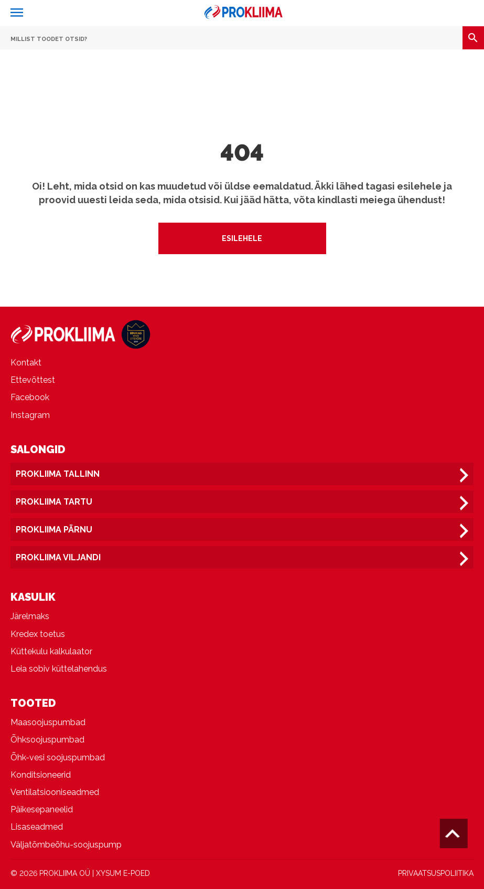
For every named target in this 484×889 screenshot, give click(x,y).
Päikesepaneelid (41, 809)
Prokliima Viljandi (58, 557)
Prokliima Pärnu (54, 530)
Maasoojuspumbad (47, 722)
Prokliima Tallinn (58, 474)
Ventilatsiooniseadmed (54, 792)
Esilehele (242, 238)
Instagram (30, 415)
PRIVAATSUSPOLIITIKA (436, 873)
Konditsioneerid (40, 775)
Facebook (29, 397)
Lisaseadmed (36, 827)
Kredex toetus (37, 634)
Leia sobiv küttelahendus (58, 669)
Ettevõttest (32, 380)
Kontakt (25, 363)
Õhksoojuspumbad (47, 740)
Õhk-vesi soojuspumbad (57, 757)
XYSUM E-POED (123, 873)
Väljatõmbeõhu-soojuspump (66, 845)
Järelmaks (29, 616)
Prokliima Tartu (54, 502)
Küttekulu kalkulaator (51, 651)
